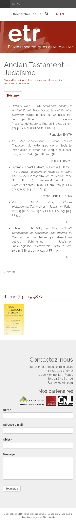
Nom (7, 409)
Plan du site (49, 517)
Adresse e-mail (14, 424)
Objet (7, 439)
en (62, 14)
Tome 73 (13, 297)
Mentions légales (31, 517)
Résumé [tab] (13, 95)
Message (10, 454)
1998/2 (35, 297)
